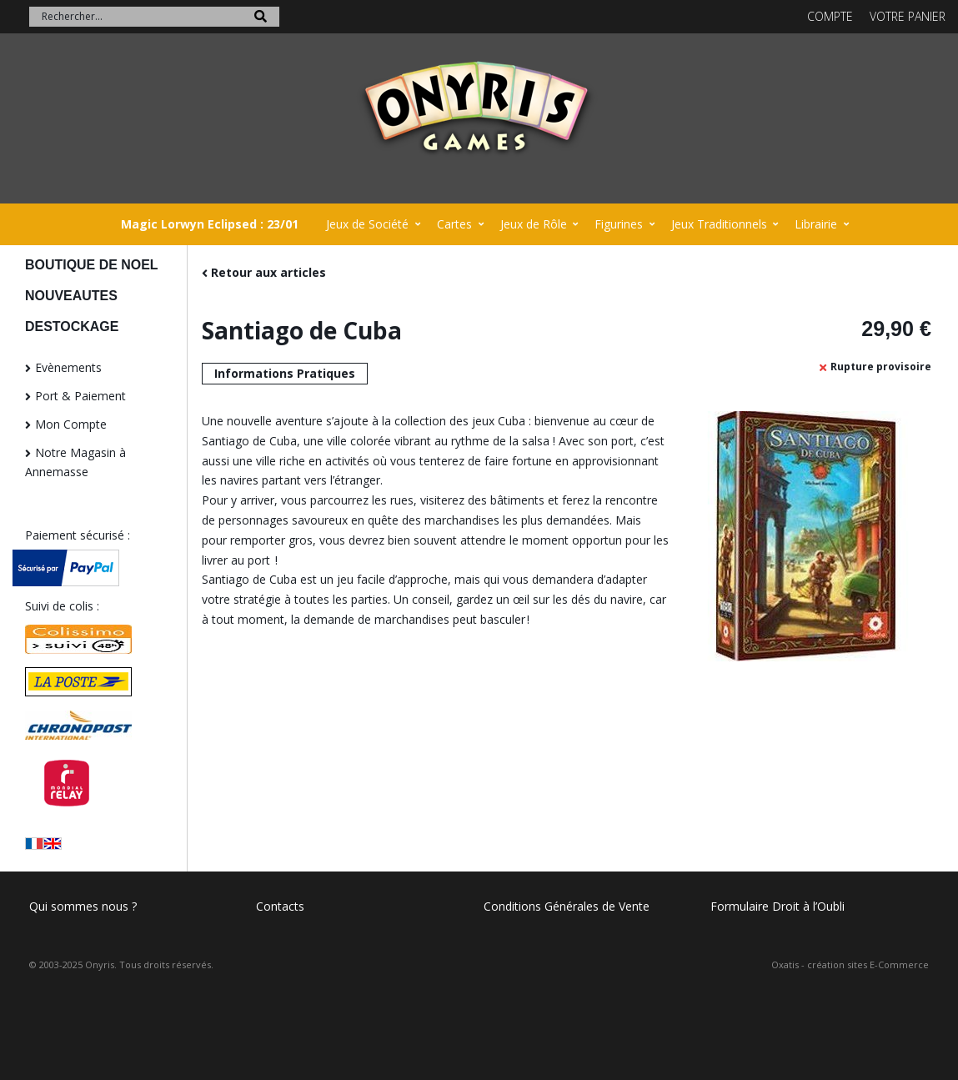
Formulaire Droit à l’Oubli (777, 906)
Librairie (816, 224)
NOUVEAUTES (71, 296)
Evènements (68, 367)
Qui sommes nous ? (83, 906)
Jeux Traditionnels (719, 224)
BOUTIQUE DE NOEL (91, 265)
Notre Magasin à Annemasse (75, 462)
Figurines (618, 224)
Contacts (280, 906)
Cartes (454, 224)
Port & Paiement (80, 396)
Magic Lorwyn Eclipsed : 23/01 (209, 224)
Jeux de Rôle (533, 224)
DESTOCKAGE (71, 326)
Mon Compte (71, 424)
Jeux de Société (367, 224)
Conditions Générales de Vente (567, 906)
